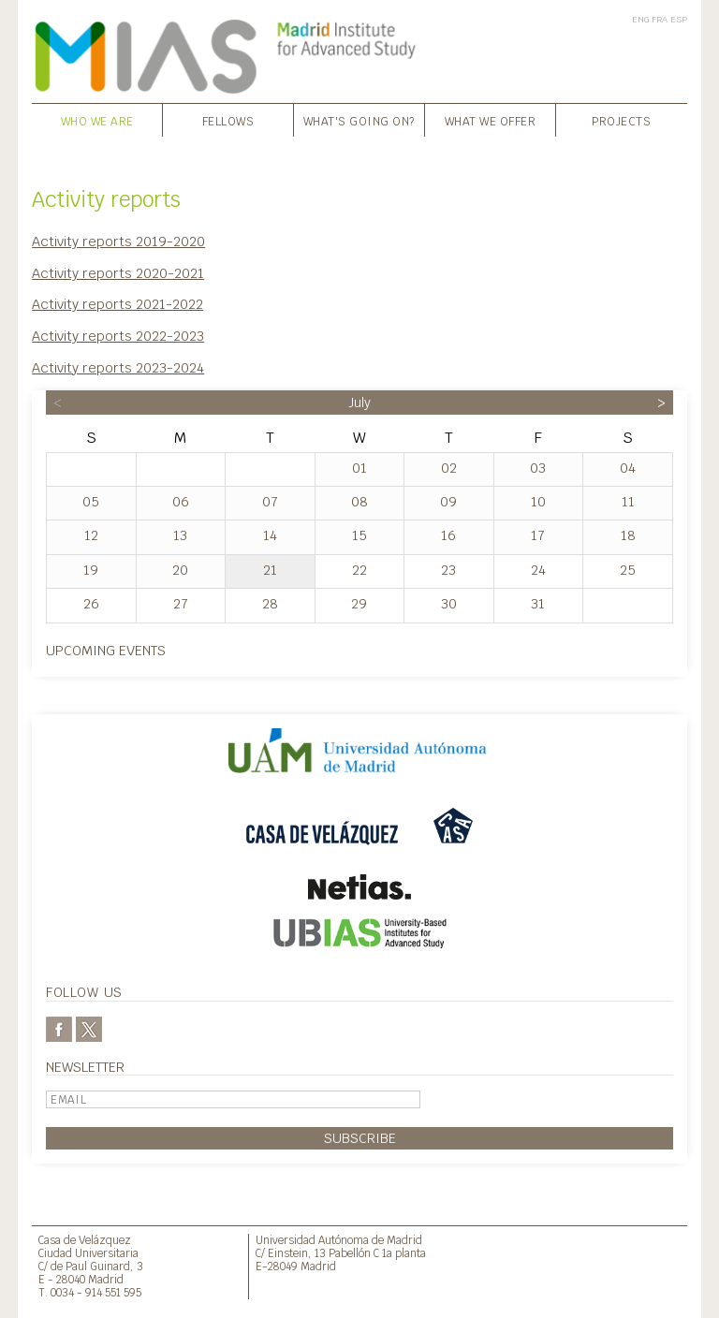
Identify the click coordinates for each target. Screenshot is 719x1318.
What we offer (490, 121)
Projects (621, 121)
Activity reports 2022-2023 (118, 335)
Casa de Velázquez (84, 1240)
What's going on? (359, 121)
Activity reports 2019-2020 (118, 241)
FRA (660, 19)
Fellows (228, 121)
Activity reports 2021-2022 (117, 304)
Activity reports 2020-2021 (118, 273)
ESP (678, 19)
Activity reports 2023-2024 (118, 367)
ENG (640, 19)
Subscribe (360, 1138)
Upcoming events (106, 650)
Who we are (97, 121)
